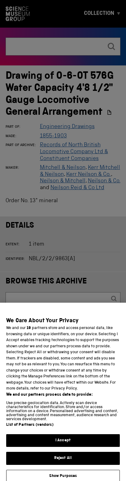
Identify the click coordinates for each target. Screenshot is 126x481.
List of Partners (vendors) (29, 430)
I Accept (63, 445)
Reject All (63, 463)
